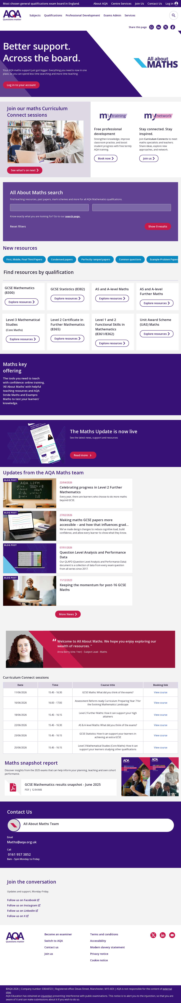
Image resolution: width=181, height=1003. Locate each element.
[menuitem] (173, 15)
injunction (46, 996)
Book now (106, 158)
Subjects (35, 15)
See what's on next (25, 170)
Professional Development (83, 15)
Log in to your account (21, 85)
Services (130, 15)
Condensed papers (62, 259)
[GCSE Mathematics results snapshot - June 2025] (61, 787)
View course (160, 692)
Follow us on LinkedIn (22, 910)
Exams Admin (112, 15)
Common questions (130, 259)
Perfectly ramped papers (95, 259)
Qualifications (53, 15)
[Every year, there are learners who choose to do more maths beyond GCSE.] (68, 493)
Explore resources (22, 302)
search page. (72, 216)
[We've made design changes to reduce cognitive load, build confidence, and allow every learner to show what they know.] (68, 526)
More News (68, 614)
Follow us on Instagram (23, 905)
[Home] (12, 15)
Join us (149, 158)
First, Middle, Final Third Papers (24, 259)
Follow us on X (18, 916)
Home (9, 27)
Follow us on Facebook (23, 900)
